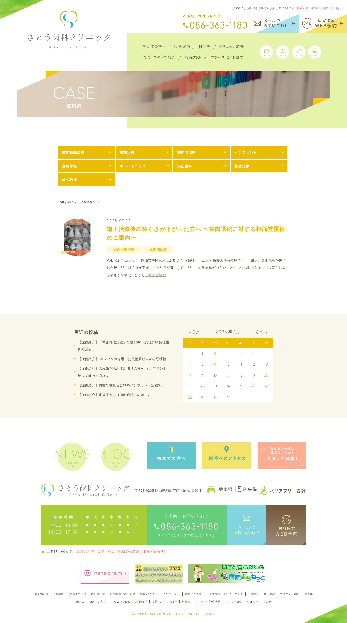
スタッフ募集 (233, 602)
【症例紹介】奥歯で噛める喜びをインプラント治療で (120, 385)
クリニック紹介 (121, 602)
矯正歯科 (269, 594)
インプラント (171, 594)
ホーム (80, 602)
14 (189, 375)
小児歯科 (253, 594)
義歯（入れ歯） (194, 594)
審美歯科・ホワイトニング (226, 594)
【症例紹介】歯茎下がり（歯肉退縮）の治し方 (114, 394)
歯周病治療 (42, 594)
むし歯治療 (98, 594)
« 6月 (194, 332)
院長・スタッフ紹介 (164, 602)
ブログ (267, 602)
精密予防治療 (78, 594)
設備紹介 (141, 602)
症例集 (309, 594)
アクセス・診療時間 (207, 602)
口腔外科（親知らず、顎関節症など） (134, 594)
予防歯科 (59, 594)
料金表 (186, 602)
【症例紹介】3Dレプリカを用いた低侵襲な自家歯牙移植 (122, 358)
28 (190, 397)
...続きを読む (155, 275)
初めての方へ (97, 602)
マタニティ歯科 (290, 594)
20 (266, 375)
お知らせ (252, 602)
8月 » (262, 332)
